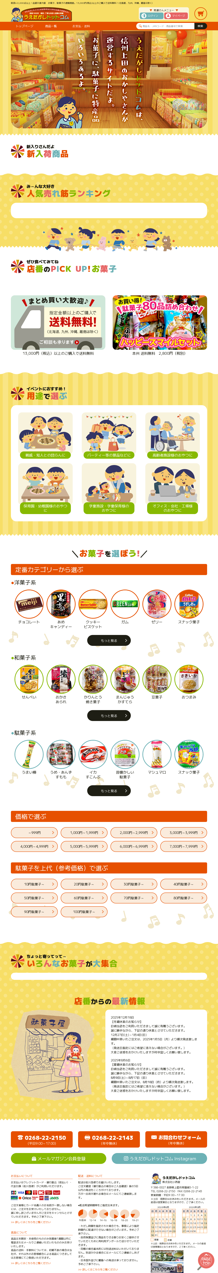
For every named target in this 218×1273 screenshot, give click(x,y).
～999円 (34, 832)
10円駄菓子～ (34, 884)
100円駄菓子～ (84, 911)
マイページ (178, 15)
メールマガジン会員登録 (62, 1158)
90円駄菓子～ (34, 911)
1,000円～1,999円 (84, 832)
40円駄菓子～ (183, 884)
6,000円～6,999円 (134, 846)
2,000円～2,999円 (134, 832)
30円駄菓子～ (134, 884)
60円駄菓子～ (84, 897)
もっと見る (109, 640)
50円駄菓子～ (34, 897)
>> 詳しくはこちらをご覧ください (31, 1222)
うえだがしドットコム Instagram (163, 1158)
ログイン (153, 15)
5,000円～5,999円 (84, 846)
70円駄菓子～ (134, 897)
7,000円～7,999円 (184, 846)
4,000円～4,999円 (34, 846)
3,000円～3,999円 (184, 832)
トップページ (24, 26)
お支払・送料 (81, 26)
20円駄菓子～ (84, 884)
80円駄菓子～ (183, 897)
